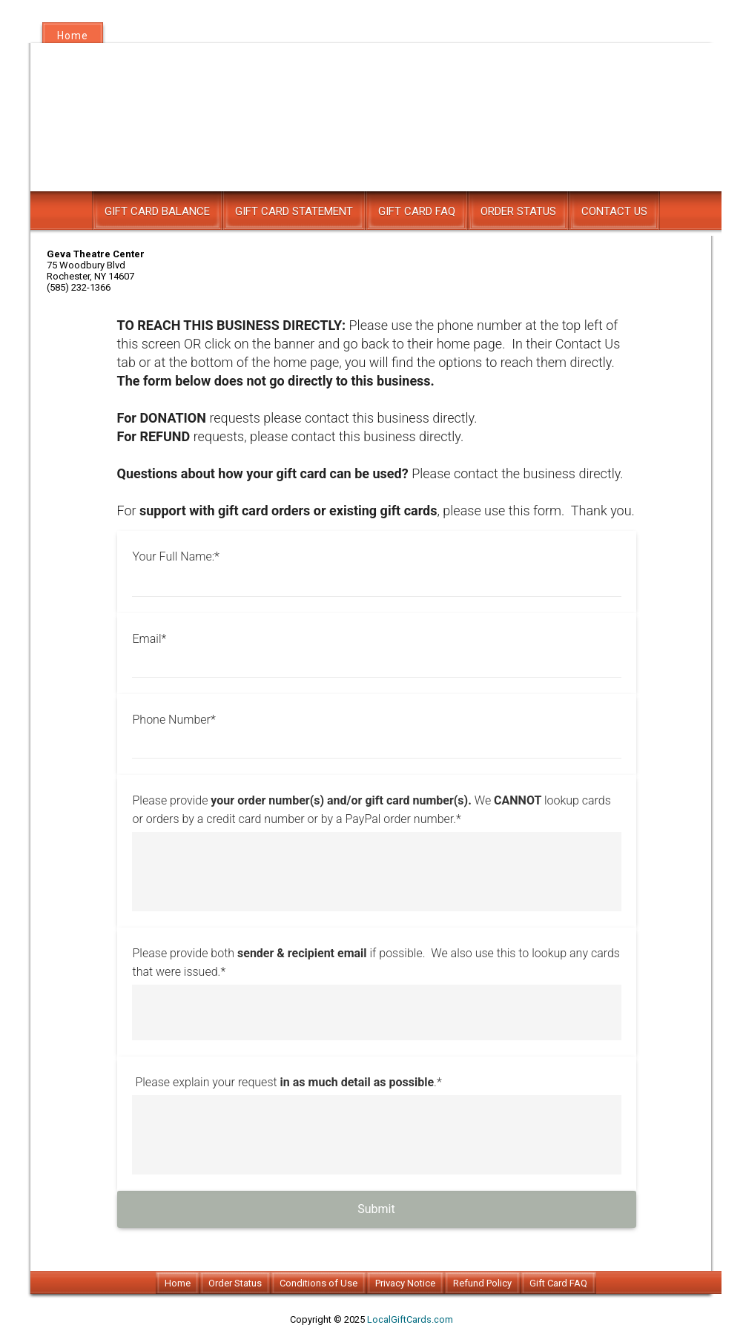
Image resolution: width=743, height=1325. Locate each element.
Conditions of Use (318, 1283)
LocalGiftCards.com (410, 1319)
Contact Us (614, 211)
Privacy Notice (405, 1283)
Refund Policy (482, 1283)
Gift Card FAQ (416, 211)
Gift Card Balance (157, 211)
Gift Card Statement (294, 211)
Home (72, 36)
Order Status (518, 211)
